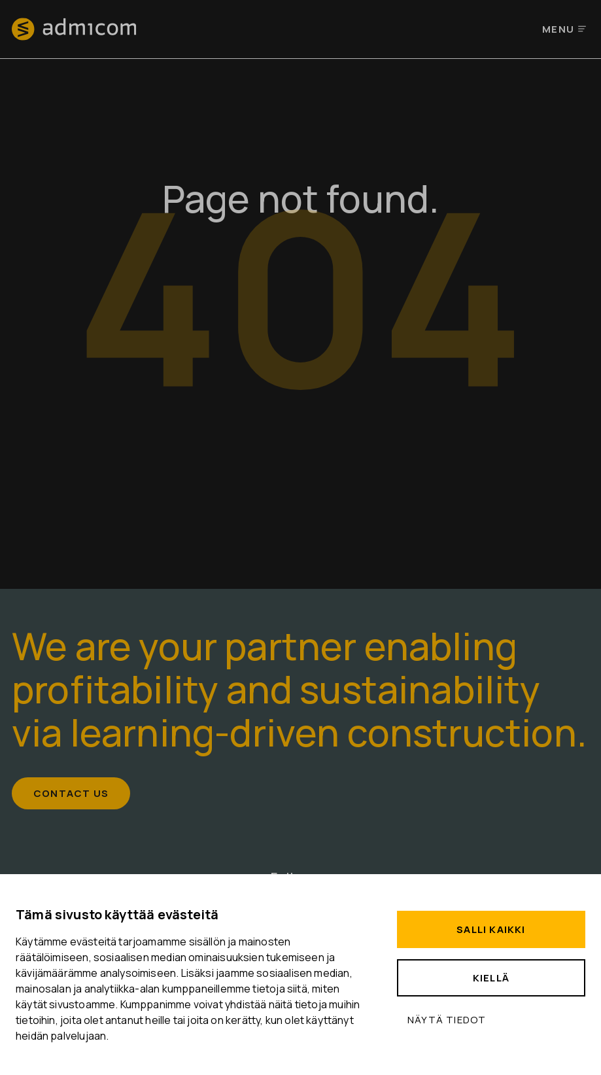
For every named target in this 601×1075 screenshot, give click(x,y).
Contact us (71, 793)
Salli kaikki (490, 929)
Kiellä (491, 978)
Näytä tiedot (446, 1020)
